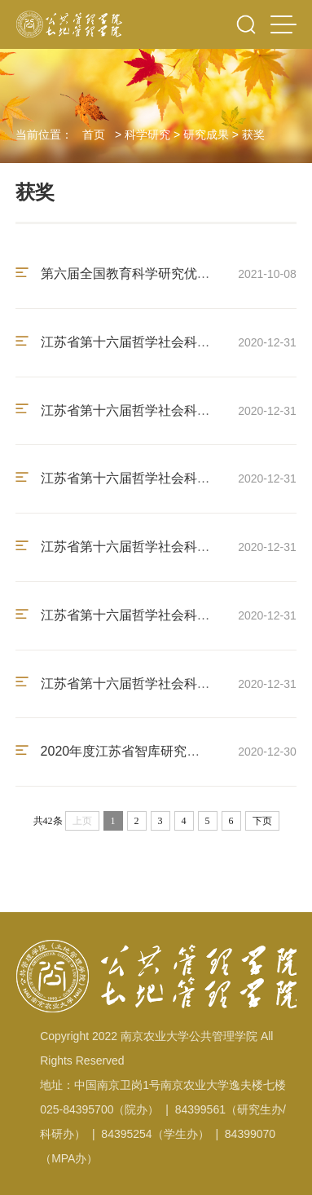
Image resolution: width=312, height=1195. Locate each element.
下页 (262, 821)
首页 (93, 134)
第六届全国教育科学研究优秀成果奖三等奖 (162, 273)
